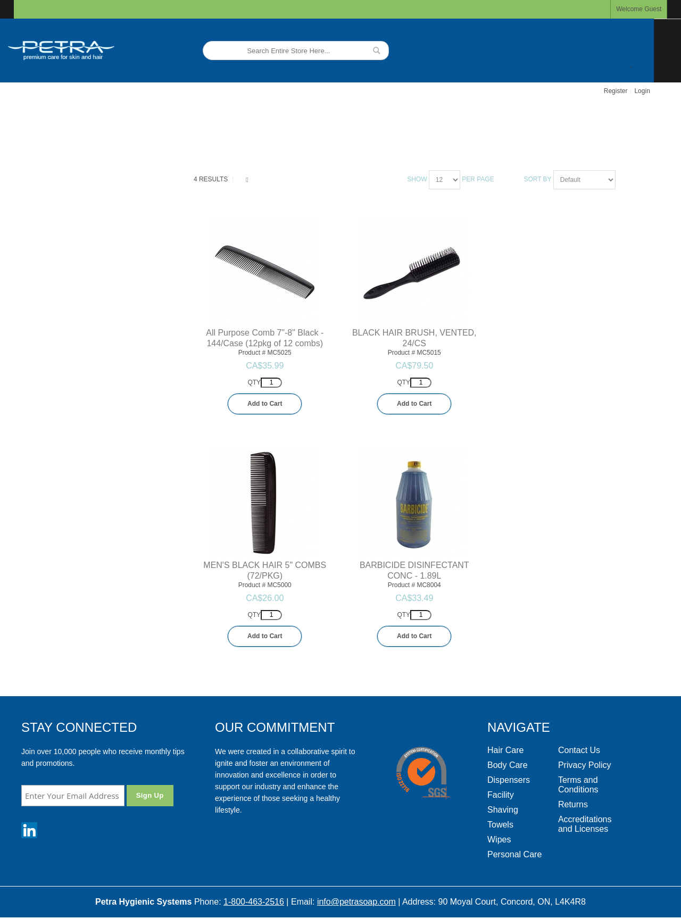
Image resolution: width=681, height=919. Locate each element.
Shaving (502, 809)
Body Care (507, 765)
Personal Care (514, 854)
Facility (500, 794)
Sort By (537, 179)
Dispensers (508, 779)
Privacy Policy (584, 765)
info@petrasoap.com (356, 901)
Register (616, 91)
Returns (573, 804)
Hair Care (505, 750)
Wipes (499, 839)
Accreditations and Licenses (585, 824)
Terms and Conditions (578, 784)
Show (417, 179)
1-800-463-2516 (253, 901)
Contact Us (579, 750)
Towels (500, 824)
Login (642, 91)
